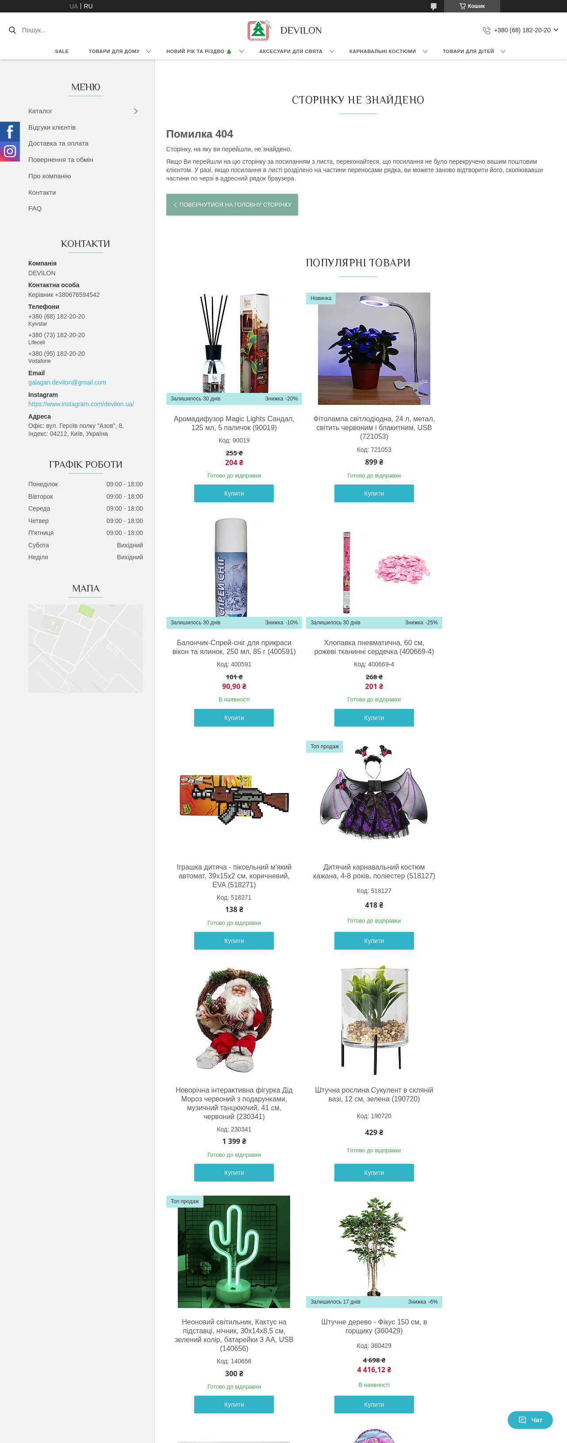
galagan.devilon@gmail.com (67, 382)
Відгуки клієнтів (52, 127)
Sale (62, 51)
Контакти (42, 192)
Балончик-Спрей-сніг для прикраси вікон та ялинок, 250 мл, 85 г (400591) (484, 427)
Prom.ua (325, 1419)
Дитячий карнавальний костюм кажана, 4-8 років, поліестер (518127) (484, 660)
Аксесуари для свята (290, 51)
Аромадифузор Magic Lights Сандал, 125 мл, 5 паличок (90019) (228, 427)
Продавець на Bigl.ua (283, 1427)
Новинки (49, 1351)
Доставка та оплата (58, 143)
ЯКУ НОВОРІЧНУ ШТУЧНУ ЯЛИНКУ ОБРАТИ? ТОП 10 (455, 1341)
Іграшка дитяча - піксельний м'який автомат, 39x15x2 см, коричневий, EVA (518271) (356, 660)
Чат (530, 1420)
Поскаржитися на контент (262, 1434)
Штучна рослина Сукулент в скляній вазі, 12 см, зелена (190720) (356, 893)
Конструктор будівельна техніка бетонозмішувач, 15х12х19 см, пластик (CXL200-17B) (356, 1134)
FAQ (35, 208)
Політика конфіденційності (331, 1434)
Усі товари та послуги (354, 1237)
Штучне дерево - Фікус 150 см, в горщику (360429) (228, 1130)
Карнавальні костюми (382, 51)
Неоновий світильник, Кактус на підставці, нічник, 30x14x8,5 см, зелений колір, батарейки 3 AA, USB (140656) (484, 898)
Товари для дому (114, 51)
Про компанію (49, 176)
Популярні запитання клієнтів (249, 1381)
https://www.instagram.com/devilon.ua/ (81, 404)
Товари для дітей (468, 51)
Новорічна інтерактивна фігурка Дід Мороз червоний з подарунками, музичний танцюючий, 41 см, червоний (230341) (228, 902)
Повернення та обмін (60, 159)
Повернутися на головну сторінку (235, 204)
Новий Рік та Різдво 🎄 (199, 51)
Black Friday (54, 1341)
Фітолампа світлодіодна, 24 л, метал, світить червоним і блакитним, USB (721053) (356, 427)
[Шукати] (12, 30)
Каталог (40, 111)
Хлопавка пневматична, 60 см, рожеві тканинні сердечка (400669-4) (228, 660)
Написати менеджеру (406, 1351)
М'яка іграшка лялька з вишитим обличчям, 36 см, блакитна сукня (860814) (484, 1134)
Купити (228, 502)
